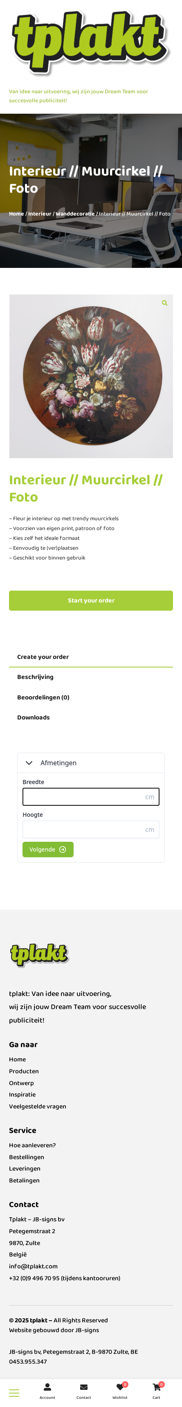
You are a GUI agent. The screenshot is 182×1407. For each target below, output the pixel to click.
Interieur (40, 213)
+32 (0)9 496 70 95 (34, 1278)
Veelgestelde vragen (37, 1106)
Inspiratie (22, 1095)
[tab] (91, 657)
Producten (24, 1071)
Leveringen (24, 1169)
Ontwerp (21, 1083)
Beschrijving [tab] (35, 677)
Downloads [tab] (33, 717)
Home (16, 213)
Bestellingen (26, 1157)
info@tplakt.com (33, 1266)
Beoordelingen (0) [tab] (43, 697)
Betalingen (24, 1180)
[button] (165, 303)
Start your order (91, 601)
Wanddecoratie (75, 213)
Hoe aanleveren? (32, 1145)
